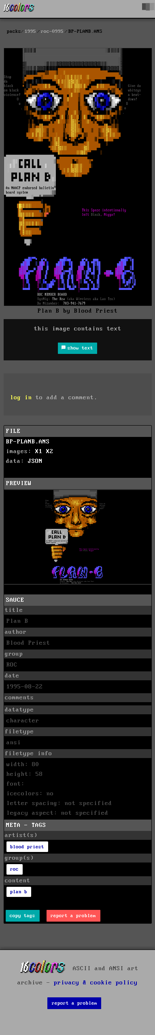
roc (14, 869)
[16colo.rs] (19, 9)
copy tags (22, 915)
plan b (18, 891)
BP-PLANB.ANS (28, 442)
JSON (35, 461)
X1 (38, 451)
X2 (49, 451)
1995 (30, 31)
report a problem (73, 915)
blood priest (27, 847)
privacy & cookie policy (96, 983)
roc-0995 (52, 31)
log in (21, 397)
